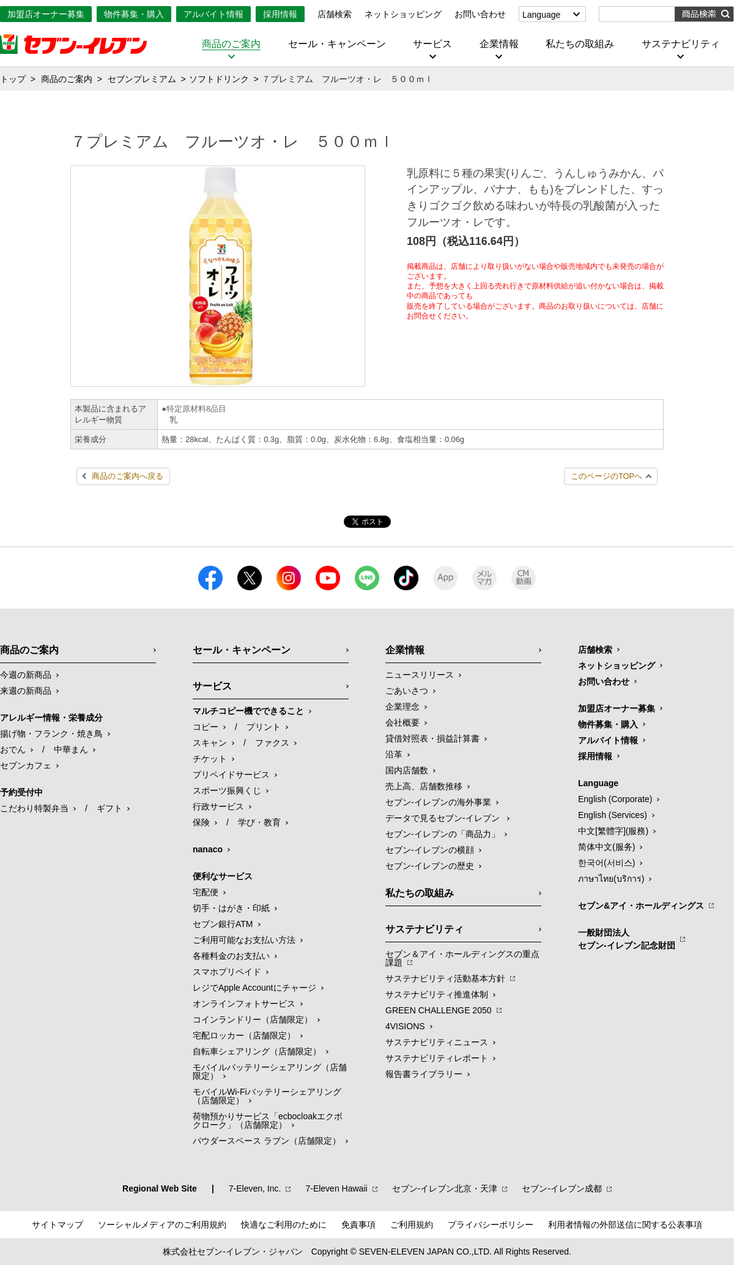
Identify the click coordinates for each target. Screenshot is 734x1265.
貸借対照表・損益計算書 (432, 738)
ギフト (109, 808)
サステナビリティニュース (436, 1042)
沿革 (393, 754)
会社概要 (402, 722)
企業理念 (402, 706)
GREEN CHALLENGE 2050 (438, 1010)
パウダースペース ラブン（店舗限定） (267, 1141)
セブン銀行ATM (223, 924)
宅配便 (205, 892)
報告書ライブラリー (423, 1074)
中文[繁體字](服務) (613, 831)
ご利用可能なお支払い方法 (244, 940)
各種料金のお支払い (231, 956)
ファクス (272, 743)
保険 (201, 822)
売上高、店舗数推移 (423, 786)
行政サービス (218, 806)
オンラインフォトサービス (244, 1003)
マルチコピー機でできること (248, 711)
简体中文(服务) (606, 847)
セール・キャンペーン (337, 44)
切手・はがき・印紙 (231, 908)
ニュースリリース (419, 675)
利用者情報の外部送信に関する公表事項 (625, 1224)
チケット (210, 759)
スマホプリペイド (227, 972)
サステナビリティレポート (436, 1058)
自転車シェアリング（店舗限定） (257, 1051)
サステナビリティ (681, 44)
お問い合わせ (480, 14)
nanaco (208, 849)
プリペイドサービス (231, 774)
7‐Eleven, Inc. (255, 1188)
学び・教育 (259, 822)
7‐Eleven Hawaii (336, 1188)
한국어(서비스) (606, 863)
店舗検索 (334, 14)
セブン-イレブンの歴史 (429, 866)
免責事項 (358, 1224)
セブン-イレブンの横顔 (429, 850)
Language (541, 15)
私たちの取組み (580, 44)
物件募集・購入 (134, 14)
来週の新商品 (25, 691)
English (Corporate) (615, 799)
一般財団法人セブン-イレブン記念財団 (626, 939)
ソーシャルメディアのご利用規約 (162, 1224)
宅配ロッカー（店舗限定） (244, 1035)
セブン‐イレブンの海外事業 (438, 802)
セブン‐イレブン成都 (562, 1188)
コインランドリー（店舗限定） (253, 1019)
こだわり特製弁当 (34, 808)
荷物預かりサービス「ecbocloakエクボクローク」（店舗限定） (268, 1120)
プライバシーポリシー (490, 1224)
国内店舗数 (406, 770)
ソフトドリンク (219, 79)
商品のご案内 (231, 44)
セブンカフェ (25, 765)
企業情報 (499, 44)
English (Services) (612, 815)
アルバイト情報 (213, 14)
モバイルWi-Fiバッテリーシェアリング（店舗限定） (267, 1096)
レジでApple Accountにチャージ (254, 988)
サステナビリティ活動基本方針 (445, 978)
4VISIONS (405, 1026)
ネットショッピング (403, 14)
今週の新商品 (25, 675)
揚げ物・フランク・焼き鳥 (51, 733)
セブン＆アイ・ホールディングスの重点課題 (462, 958)
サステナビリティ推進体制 (436, 994)
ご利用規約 (411, 1224)
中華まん (71, 749)
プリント (264, 727)
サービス (432, 44)
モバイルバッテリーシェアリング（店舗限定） (270, 1071)
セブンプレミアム (142, 79)
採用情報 (280, 14)
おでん (13, 749)
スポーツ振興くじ (227, 790)
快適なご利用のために (284, 1224)
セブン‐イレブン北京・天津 (445, 1188)
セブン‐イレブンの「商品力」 (442, 834)
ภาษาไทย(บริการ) (611, 879)
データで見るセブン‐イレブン (443, 818)
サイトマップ (57, 1224)
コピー (205, 727)
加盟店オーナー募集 (45, 14)
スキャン (210, 743)
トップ (13, 79)
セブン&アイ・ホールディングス (641, 905)
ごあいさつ (406, 691)
